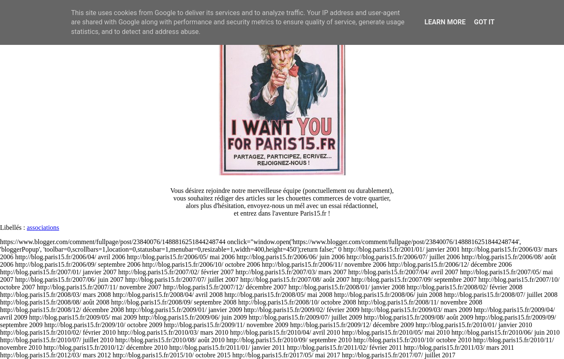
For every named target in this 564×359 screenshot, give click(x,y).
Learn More (445, 22)
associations (43, 227)
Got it (484, 22)
